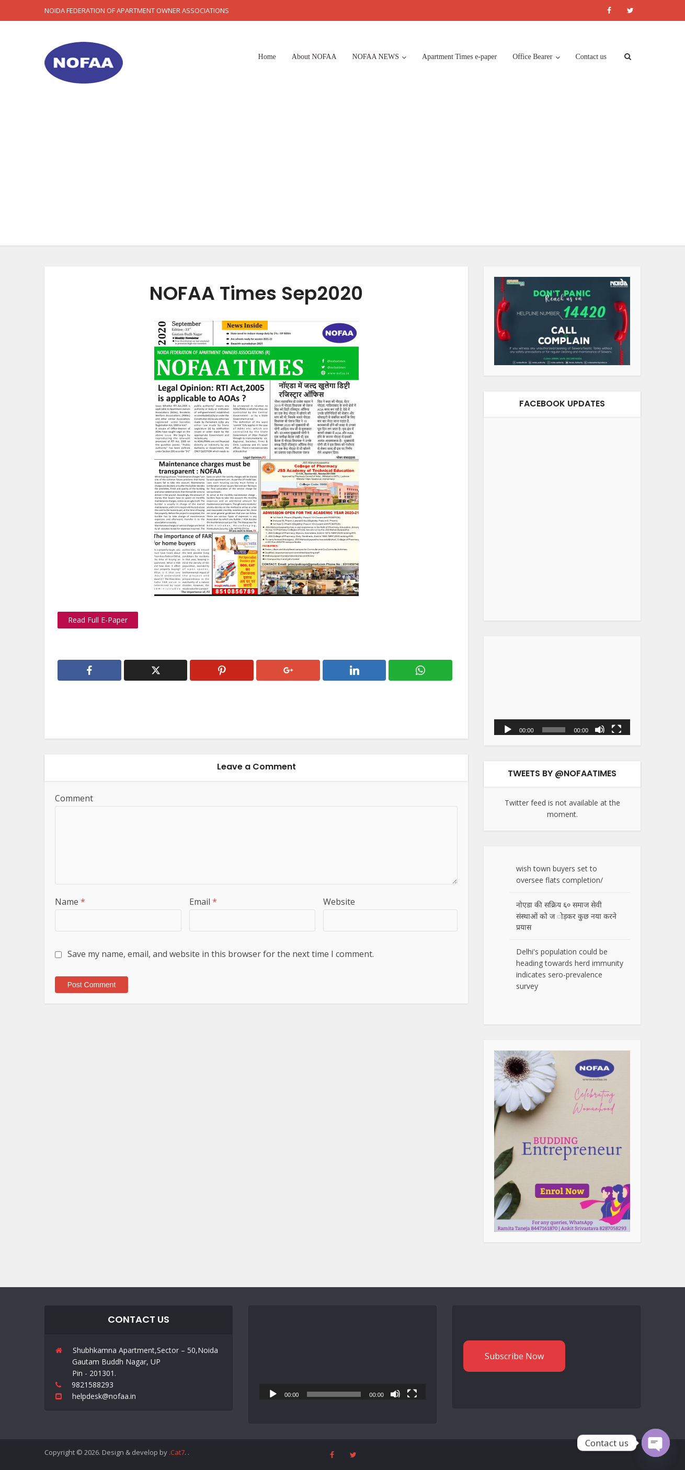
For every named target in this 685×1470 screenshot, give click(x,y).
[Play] (508, 729)
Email (203, 901)
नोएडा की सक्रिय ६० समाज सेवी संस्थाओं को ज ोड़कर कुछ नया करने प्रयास (566, 916)
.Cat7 (177, 1452)
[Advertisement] (342, 172)
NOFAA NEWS (375, 57)
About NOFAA (314, 57)
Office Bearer (532, 57)
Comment (74, 798)
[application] (562, 691)
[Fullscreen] (616, 729)
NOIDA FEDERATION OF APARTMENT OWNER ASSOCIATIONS (136, 10)
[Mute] (600, 729)
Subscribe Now (514, 1356)
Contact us (591, 57)
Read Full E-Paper (98, 620)
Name (70, 901)
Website (339, 901)
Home (267, 57)
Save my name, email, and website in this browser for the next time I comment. (220, 954)
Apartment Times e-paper (459, 57)
